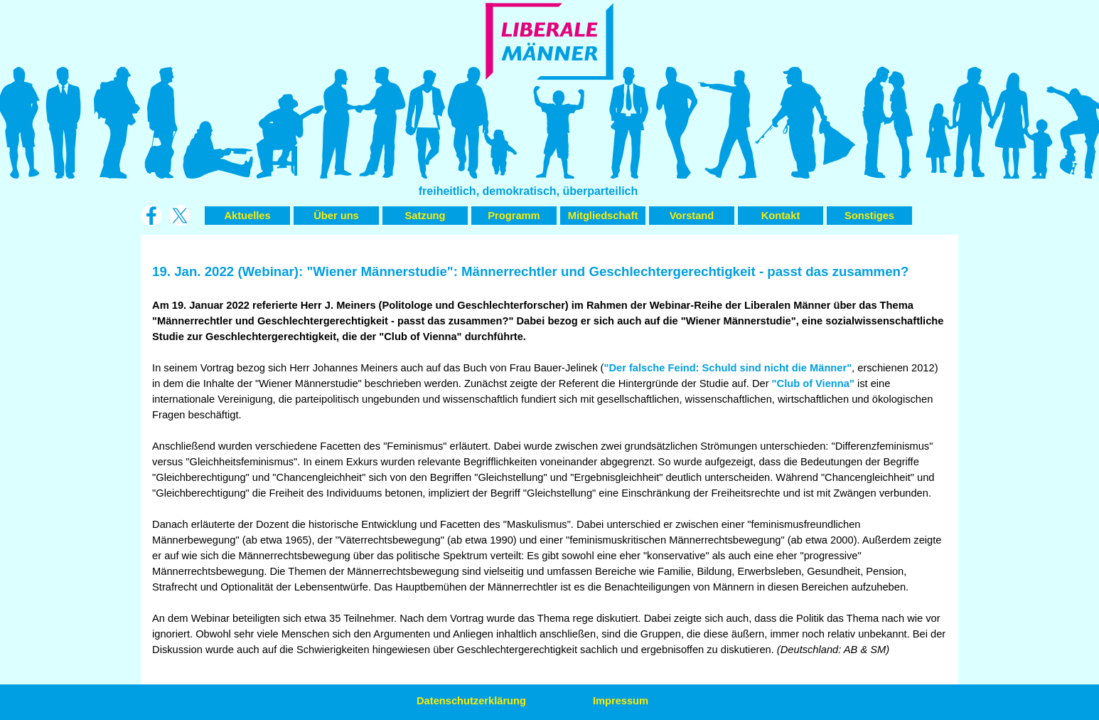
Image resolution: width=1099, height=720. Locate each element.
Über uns (336, 215)
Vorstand (692, 215)
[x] (180, 215)
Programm (514, 215)
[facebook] (151, 215)
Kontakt (780, 215)
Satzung (425, 215)
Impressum (620, 700)
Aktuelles (247, 215)
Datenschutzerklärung (471, 700)
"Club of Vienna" (813, 383)
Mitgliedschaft (603, 215)
